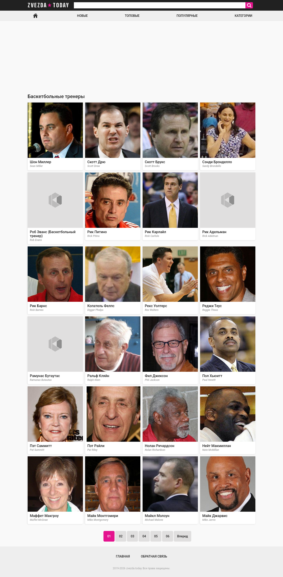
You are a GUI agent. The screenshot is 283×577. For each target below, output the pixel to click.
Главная (35, 16)
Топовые (132, 15)
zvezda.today (134, 568)
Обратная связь (154, 556)
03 (132, 536)
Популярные (186, 15)
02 (120, 536)
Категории (243, 15)
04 (144, 536)
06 (167, 536)
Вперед (182, 536)
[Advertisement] (141, 54)
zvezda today (48, 5)
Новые (82, 15)
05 (156, 536)
